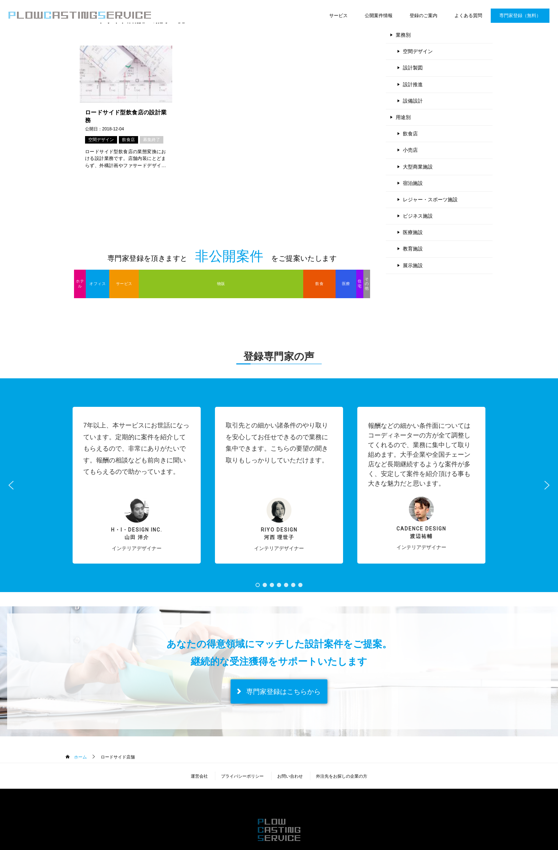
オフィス (97, 283)
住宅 (360, 283)
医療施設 (413, 232)
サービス (338, 15)
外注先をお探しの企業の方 (341, 776)
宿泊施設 (413, 183)
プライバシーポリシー (242, 776)
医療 (346, 283)
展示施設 (413, 265)
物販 (221, 283)
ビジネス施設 (418, 216)
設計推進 (413, 84)
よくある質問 (468, 15)
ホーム (79, 757)
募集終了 (151, 139)
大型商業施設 (418, 167)
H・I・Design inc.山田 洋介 (136, 533)
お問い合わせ (290, 776)
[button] (137, 485)
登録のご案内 (423, 15)
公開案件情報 (379, 15)
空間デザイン (101, 139)
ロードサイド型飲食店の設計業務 (126, 116)
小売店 (410, 150)
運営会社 (199, 776)
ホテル (80, 283)
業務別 (403, 35)
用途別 (403, 117)
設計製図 (413, 68)
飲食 (319, 283)
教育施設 (413, 249)
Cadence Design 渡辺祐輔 (421, 532)
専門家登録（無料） (520, 15)
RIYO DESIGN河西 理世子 (279, 533)
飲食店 (128, 139)
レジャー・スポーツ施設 (430, 199)
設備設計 (413, 101)
